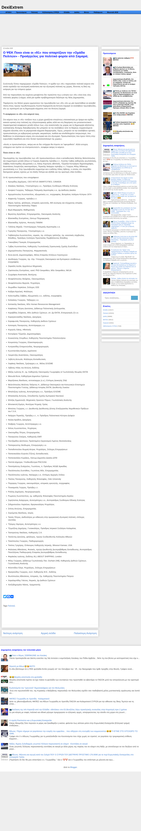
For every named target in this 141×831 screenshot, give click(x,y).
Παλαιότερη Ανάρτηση (85, 633)
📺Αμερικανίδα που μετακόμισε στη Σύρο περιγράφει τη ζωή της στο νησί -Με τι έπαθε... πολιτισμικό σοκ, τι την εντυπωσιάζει (123, 210)
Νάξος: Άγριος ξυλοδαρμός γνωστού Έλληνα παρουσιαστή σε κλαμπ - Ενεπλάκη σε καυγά (48, 744)
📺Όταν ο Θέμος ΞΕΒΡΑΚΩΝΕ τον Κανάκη (28, 655)
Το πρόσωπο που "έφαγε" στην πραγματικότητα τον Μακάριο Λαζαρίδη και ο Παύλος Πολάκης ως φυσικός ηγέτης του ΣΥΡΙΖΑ (124, 252)
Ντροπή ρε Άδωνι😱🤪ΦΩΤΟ (22, 666)
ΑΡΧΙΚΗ (8, 12)
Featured (105, 323)
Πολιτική (34, 12)
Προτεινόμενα (21, 12)
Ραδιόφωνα (98, 12)
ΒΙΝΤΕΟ (105, 319)
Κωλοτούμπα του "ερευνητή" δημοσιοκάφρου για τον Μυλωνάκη (37, 688)
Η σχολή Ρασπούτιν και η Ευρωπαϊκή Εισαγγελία (30, 720)
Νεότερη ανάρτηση (13, 633)
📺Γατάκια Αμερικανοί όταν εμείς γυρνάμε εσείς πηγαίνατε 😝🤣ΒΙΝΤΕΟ (124, 123)
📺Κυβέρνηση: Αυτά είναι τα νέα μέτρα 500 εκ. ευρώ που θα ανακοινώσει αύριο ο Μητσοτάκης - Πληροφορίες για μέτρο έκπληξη (124, 239)
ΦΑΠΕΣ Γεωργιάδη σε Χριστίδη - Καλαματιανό (29, 699)
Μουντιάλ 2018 (112, 12)
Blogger (73, 767)
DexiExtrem (12, 7)
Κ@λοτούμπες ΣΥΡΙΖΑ (50, 12)
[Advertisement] (70, 29)
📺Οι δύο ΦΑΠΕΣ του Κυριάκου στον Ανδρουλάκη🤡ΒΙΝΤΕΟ (124, 114)
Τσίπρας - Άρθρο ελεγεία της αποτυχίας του (124, 278)
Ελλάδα (67, 12)
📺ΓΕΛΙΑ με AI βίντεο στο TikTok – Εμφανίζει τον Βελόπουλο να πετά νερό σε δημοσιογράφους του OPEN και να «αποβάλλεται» (125, 93)
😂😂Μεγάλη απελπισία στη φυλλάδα (25, 677)
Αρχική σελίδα (48, 633)
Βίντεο (86, 12)
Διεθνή (76, 12)
